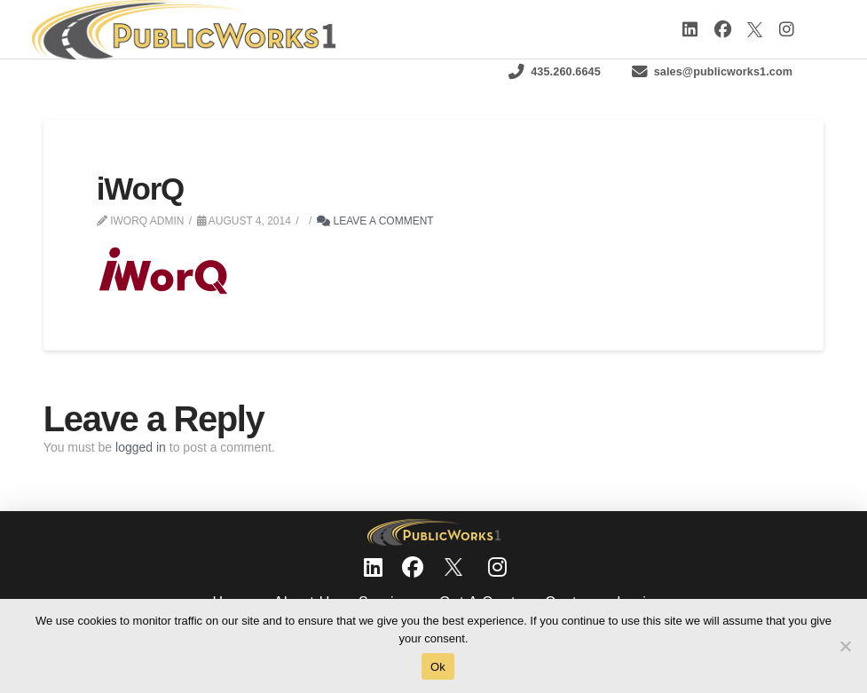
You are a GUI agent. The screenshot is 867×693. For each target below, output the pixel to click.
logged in (140, 447)
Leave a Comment (375, 221)
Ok (437, 666)
